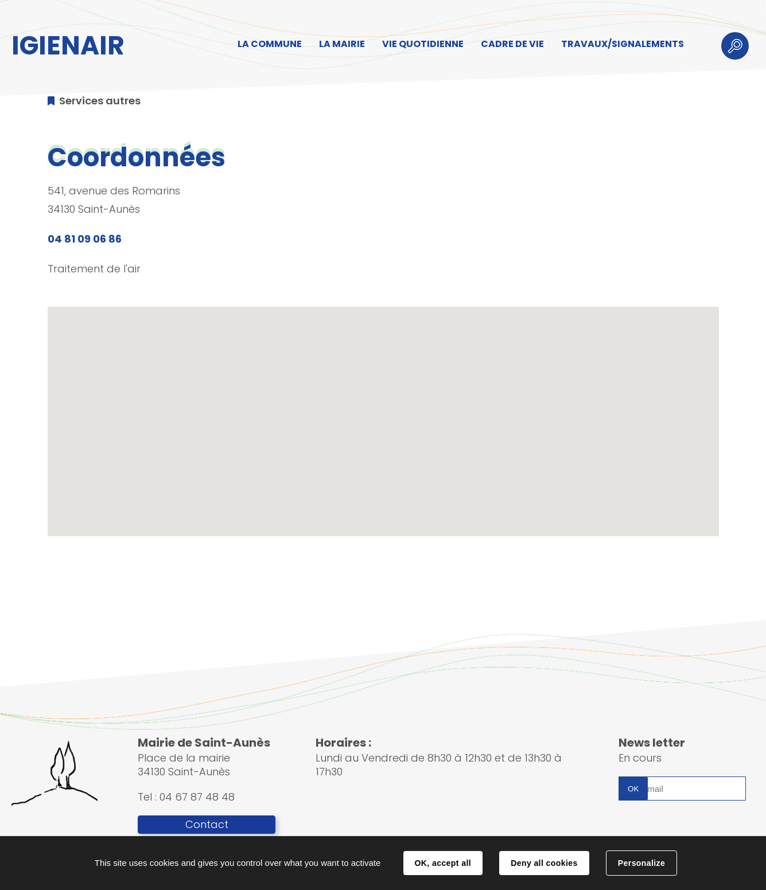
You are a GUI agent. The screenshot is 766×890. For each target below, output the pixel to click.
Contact (206, 825)
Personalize (641, 863)
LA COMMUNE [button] (270, 43)
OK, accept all (443, 863)
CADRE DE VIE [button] (512, 43)
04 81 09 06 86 (85, 239)
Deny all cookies (544, 863)
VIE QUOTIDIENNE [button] (423, 43)
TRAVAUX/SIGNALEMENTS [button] (622, 43)
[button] (383, 410)
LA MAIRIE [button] (342, 43)
